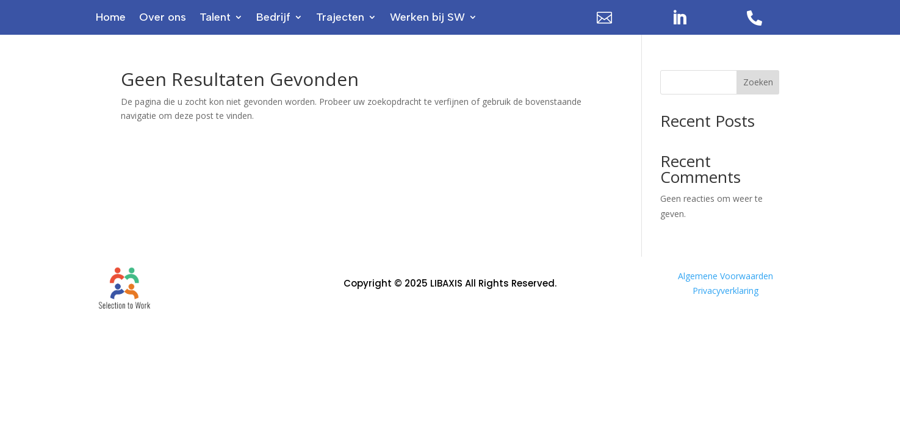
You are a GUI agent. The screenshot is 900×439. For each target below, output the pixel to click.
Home (111, 18)
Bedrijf (273, 18)
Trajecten (340, 18)
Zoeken (758, 82)
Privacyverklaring (725, 290)
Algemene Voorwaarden (725, 276)
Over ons (162, 18)
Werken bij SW (427, 18)
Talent (215, 18)
